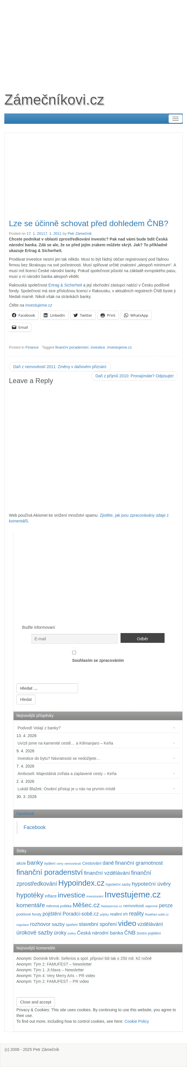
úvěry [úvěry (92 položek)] (72, 933)
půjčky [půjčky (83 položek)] (104, 914)
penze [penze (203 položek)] (166, 905)
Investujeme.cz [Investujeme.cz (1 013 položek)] (132, 894)
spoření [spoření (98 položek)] (72, 925)
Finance (32, 347)
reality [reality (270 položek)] (136, 913)
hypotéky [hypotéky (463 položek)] (30, 895)
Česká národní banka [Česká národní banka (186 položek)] (100, 933)
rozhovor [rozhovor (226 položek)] (40, 924)
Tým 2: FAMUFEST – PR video (61, 981)
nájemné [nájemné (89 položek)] (151, 906)
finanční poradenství (72, 347)
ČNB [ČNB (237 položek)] (130, 933)
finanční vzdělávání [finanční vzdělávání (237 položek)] (107, 873)
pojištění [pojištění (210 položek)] (52, 914)
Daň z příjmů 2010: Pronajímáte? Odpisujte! (135, 376)
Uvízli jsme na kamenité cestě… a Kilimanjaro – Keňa (65, 743)
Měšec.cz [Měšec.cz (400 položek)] (86, 905)
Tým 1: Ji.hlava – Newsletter (58, 970)
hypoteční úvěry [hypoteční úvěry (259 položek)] (151, 884)
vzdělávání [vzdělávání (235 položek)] (150, 924)
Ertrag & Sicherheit (65, 285)
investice (98, 347)
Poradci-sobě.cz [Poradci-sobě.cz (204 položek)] (81, 914)
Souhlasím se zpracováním (98, 655)
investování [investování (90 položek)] (94, 896)
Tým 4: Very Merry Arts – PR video (64, 975)
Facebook (25, 813)
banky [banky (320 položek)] (35, 862)
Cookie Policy (137, 1021)
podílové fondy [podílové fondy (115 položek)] (28, 914)
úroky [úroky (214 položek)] (60, 933)
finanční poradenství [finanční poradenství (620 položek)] (49, 872)
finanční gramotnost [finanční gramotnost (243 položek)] (139, 863)
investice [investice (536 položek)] (71, 895)
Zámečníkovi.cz (54, 100)
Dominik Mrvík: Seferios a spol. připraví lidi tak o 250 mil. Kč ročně (92, 958)
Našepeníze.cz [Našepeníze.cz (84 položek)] (111, 906)
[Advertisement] (93, 40)
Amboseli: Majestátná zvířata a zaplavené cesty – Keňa (67, 773)
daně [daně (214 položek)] (108, 863)
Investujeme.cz (38, 305)
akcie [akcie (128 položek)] (21, 863)
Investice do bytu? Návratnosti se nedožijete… (59, 758)
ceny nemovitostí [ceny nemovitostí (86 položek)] (69, 863)
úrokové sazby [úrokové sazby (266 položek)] (34, 932)
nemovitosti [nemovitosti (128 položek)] (133, 905)
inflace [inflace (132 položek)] (51, 896)
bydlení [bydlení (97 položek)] (50, 864)
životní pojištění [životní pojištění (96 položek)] (149, 933)
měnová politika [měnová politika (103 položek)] (58, 906)
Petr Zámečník (80, 233)
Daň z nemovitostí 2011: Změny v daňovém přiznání (59, 366)
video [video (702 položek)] (127, 923)
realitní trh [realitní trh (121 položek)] (119, 914)
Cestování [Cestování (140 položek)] (92, 863)
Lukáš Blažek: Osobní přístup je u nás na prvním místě (66, 789)
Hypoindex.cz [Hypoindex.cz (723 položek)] (81, 883)
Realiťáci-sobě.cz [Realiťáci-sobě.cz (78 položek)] (157, 914)
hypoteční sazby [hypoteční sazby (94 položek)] (118, 885)
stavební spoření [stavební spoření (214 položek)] (98, 924)
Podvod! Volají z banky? (39, 728)
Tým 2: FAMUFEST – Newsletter (62, 964)
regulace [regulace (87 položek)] (22, 924)
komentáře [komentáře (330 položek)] (30, 905)
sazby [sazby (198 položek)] (58, 924)
